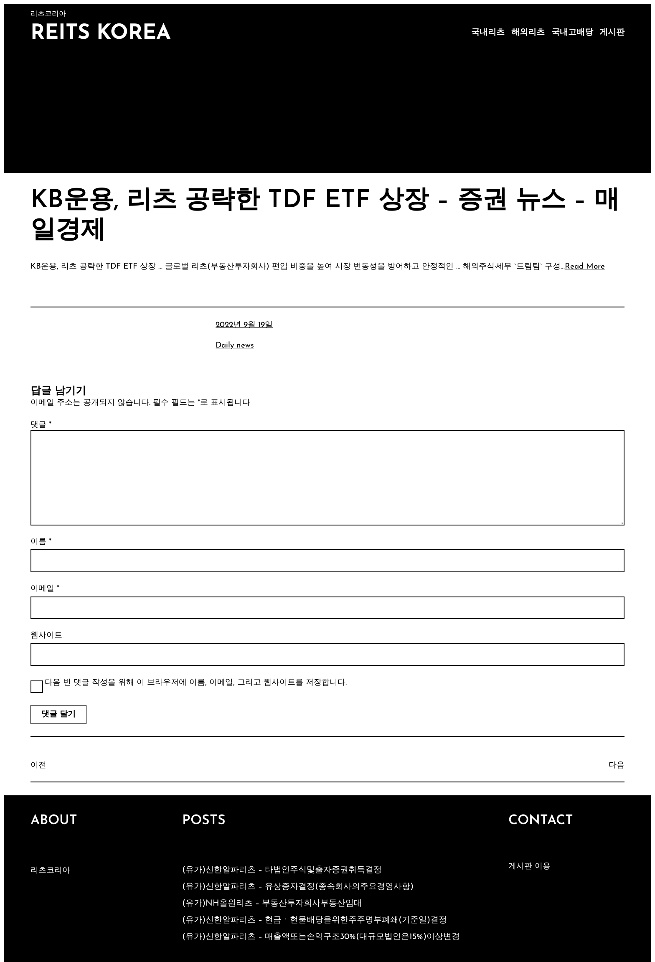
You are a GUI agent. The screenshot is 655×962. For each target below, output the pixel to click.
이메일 (44, 589)
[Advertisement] (327, 110)
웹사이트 (46, 636)
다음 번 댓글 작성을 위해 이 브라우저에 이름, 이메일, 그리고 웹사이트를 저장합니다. (196, 683)
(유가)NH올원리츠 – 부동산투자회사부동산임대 (272, 903)
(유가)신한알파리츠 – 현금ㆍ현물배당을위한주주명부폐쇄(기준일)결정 (314, 920)
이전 (38, 765)
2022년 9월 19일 (244, 325)
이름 (40, 542)
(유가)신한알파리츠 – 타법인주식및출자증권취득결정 (282, 870)
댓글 (40, 425)
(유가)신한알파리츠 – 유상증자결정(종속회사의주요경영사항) (298, 887)
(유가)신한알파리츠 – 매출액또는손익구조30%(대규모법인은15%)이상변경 (321, 937)
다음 (617, 765)
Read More (585, 267)
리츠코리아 (50, 871)
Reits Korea (100, 33)
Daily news (235, 346)
